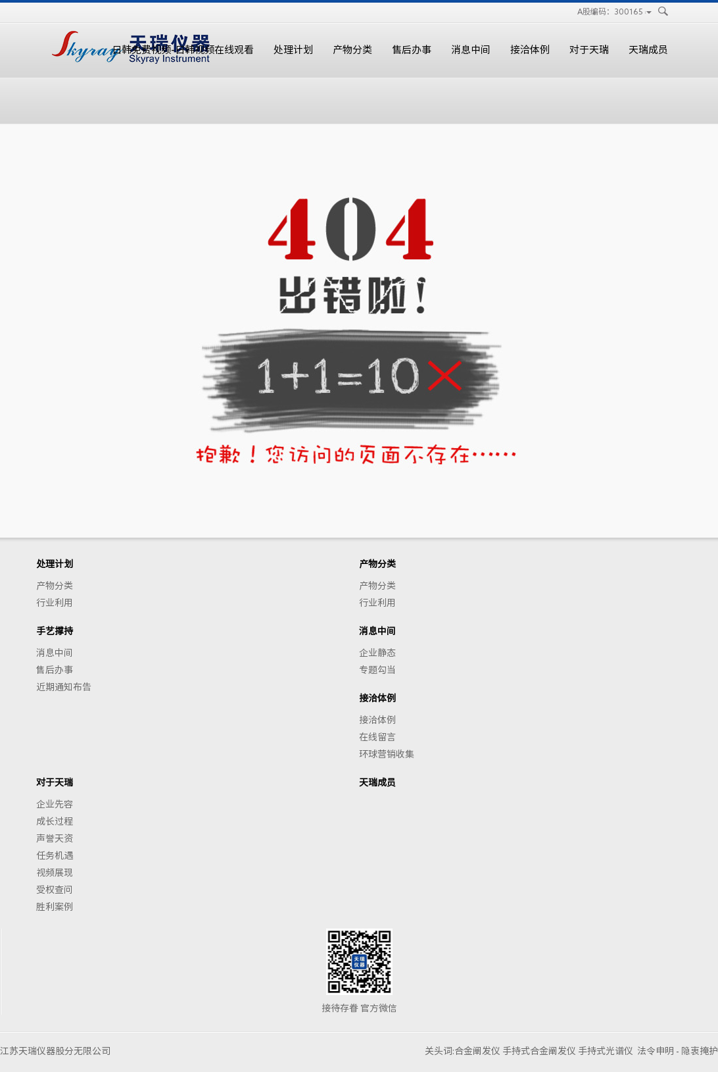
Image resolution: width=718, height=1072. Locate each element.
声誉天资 (54, 838)
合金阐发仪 (477, 1051)
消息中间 (471, 50)
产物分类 (352, 50)
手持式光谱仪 (605, 1051)
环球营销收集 (386, 754)
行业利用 (54, 602)
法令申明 (655, 1051)
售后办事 (411, 50)
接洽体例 (530, 50)
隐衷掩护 (699, 1051)
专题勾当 (377, 670)
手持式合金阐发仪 (539, 1051)
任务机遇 (54, 855)
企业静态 (377, 652)
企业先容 (54, 804)
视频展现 (54, 872)
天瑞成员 (648, 50)
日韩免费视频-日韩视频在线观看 (183, 50)
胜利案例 (54, 906)
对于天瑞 (589, 50)
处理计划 (293, 50)
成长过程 (54, 821)
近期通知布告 (63, 687)
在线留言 (377, 737)
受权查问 (54, 889)
